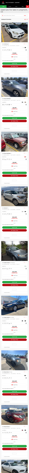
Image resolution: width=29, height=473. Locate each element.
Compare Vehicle (7, 73)
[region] (14, 61)
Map (23, 6)
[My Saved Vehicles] (27, 1)
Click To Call (14, 63)
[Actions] (26, 44)
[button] (27, 32)
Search (25, 15)
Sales (3, 6)
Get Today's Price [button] (14, 66)
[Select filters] (25, 19)
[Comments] (26, 50)
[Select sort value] (27, 19)
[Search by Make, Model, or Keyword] (13, 15)
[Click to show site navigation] (27, 6)
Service (9, 6)
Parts (16, 6)
